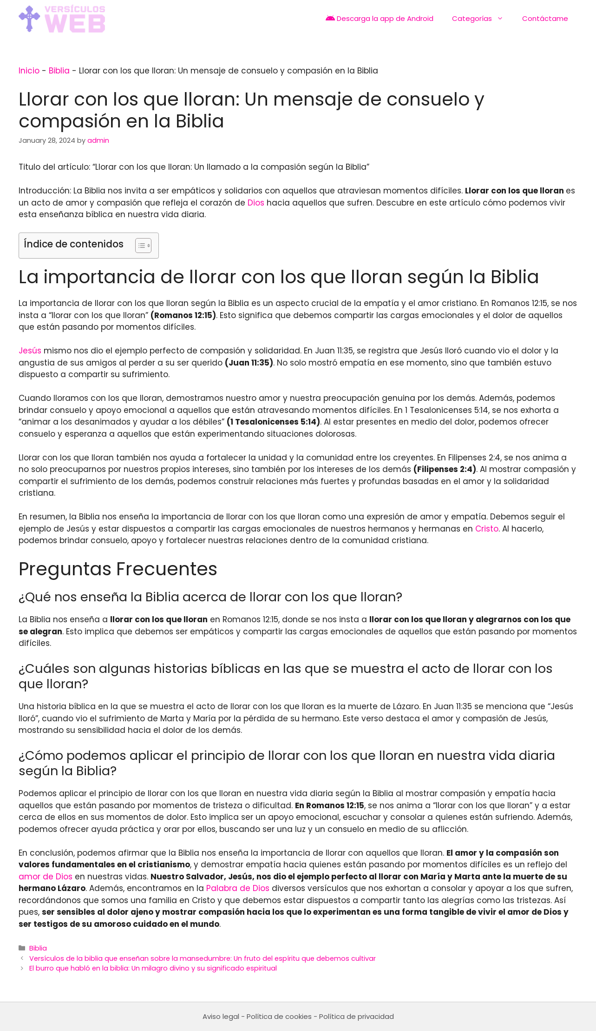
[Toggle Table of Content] (138, 245)
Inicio (29, 70)
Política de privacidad (356, 1016)
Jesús (30, 350)
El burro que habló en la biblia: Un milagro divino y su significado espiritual (153, 968)
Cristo (486, 528)
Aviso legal (221, 1016)
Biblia (59, 70)
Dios (256, 202)
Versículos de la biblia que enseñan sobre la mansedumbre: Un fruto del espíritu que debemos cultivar (202, 958)
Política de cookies (279, 1016)
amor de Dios (45, 876)
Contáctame (545, 18)
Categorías (482, 18)
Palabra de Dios (237, 888)
